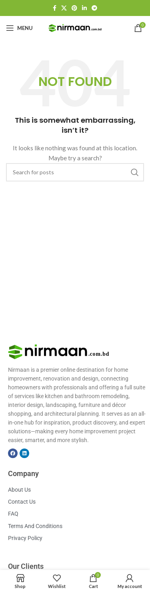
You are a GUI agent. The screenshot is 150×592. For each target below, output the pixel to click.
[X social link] (64, 8)
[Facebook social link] (54, 8)
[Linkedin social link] (84, 8)
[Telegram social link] (94, 8)
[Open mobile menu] (19, 28)
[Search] (75, 172)
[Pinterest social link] (74, 8)
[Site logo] (75, 27)
